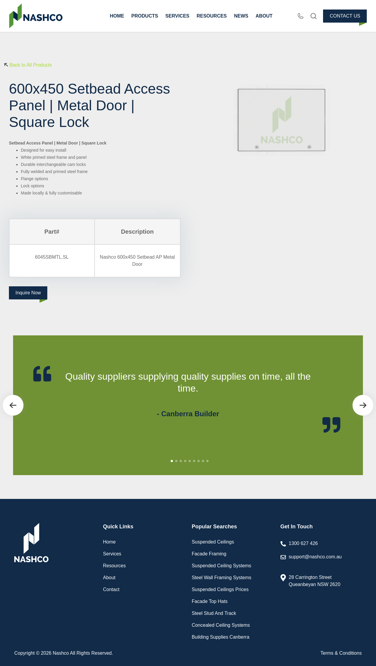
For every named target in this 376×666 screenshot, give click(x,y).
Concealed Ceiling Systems (221, 625)
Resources (114, 565)
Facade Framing (209, 553)
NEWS (241, 15)
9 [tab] (208, 461)
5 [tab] (190, 461)
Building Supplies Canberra (220, 637)
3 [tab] (181, 461)
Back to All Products (31, 64)
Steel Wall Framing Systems (221, 577)
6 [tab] (194, 461)
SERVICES (177, 15)
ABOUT (264, 15)
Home (109, 541)
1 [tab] (172, 461)
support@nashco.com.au (321, 561)
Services (112, 553)
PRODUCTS (144, 15)
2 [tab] (176, 461)
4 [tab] (185, 461)
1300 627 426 (303, 543)
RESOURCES (212, 15)
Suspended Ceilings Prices (220, 589)
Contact (111, 589)
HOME (117, 15)
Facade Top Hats (210, 601)
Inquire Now (28, 292)
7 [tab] (199, 461)
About (109, 577)
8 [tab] (203, 461)
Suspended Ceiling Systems (221, 565)
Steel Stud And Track (214, 613)
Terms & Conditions (341, 653)
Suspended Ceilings (213, 541)
